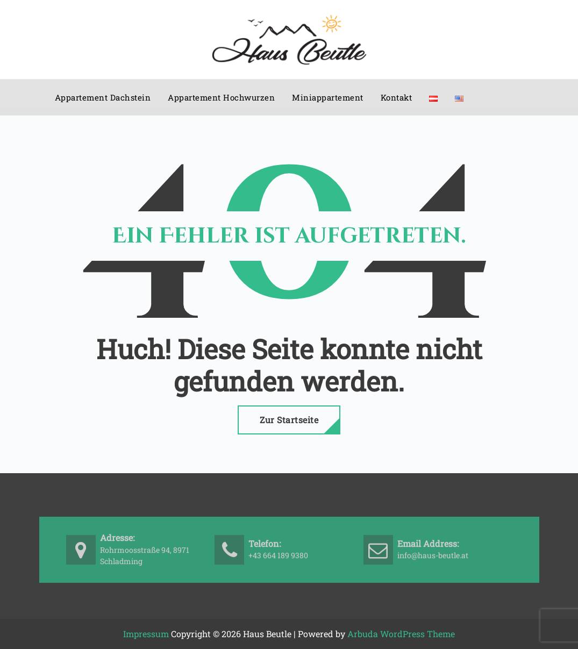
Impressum (146, 633)
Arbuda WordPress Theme (401, 633)
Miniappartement (327, 97)
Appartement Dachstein (103, 97)
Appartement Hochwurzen (221, 97)
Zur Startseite (289, 419)
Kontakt (396, 97)
